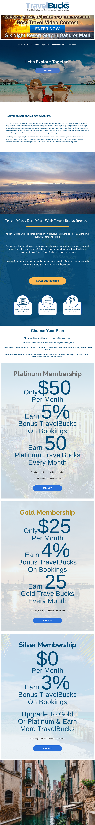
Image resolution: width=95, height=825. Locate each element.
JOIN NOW (47, 488)
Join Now (35, 44)
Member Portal (58, 44)
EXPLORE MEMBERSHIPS (47, 281)
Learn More (23, 44)
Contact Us (72, 44)
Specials (45, 44)
